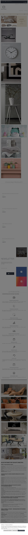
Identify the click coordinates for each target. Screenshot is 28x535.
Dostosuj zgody (15, 530)
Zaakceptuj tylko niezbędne (7, 530)
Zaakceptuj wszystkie (21, 530)
